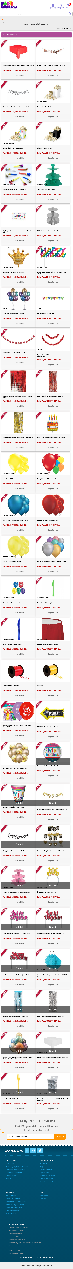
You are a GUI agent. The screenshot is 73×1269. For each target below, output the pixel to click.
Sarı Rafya (40, 685)
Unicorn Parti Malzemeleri (19, 1227)
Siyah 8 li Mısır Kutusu (45, 148)
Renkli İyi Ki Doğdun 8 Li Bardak (13, 807)
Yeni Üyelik (44, 1195)
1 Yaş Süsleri (14, 1237)
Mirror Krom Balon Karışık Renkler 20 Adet (51, 561)
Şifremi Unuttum (46, 1170)
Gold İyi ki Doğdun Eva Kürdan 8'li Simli (50, 850)
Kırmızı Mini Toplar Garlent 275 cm (14, 352)
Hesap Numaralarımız (14, 1173)
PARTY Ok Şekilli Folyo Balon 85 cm (49, 726)
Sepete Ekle (18, 75)
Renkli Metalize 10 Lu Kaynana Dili (14, 189)
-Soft (23, 1266)
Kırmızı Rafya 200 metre (11, 685)
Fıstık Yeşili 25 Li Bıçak (44, 602)
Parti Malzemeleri (16, 1230)
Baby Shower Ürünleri (14, 1208)
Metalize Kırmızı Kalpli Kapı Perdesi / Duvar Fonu (17, 396)
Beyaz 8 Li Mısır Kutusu (45, 106)
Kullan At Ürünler (12, 1214)
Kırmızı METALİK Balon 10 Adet (47, 520)
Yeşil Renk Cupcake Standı (46, 189)
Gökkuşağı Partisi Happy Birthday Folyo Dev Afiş (17, 231)
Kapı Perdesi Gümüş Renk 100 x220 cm (50, 1016)
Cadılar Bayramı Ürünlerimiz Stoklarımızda (25, 1243)
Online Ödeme (11, 1176)
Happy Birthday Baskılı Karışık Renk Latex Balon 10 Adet (17, 726)
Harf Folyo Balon (15, 1250)
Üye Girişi (43, 1199)
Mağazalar (10, 1163)
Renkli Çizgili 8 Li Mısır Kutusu (13, 148)
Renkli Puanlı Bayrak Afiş (45, 313)
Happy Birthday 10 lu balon (12, 602)
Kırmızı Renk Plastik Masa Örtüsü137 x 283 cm (18, 65)
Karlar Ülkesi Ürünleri (17, 1240)
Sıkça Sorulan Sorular (48, 1176)
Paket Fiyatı (15, 70)
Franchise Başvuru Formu (15, 1170)
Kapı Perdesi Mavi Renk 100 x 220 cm (15, 1016)
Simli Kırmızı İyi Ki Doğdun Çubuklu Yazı (50, 933)
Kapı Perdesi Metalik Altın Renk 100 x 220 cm (18, 437)
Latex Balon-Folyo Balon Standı (13, 313)
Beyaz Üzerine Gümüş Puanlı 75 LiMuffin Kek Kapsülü (52, 1099)
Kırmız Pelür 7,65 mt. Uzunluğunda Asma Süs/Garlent (51, 355)
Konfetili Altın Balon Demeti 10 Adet (15, 768)
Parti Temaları (11, 1195)
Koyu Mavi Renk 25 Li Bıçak (12, 644)
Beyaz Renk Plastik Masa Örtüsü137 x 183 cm (52, 1057)
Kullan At (12, 1246)
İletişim (8, 1179)
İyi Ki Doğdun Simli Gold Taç (46, 892)
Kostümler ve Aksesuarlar (16, 1202)
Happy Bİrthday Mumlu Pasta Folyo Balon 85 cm (52, 438)
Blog (41, 1167)
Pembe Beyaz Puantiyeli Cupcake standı (16, 892)
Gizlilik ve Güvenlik (47, 1179)
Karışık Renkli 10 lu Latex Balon (48, 478)
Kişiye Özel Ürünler (13, 1199)
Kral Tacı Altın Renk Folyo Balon (13, 272)
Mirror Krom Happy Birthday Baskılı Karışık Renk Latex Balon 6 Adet (17, 1058)
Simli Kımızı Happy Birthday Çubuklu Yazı (17, 974)
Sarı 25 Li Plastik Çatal (10, 1098)
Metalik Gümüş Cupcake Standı (47, 230)
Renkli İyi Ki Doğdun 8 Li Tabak (47, 765)
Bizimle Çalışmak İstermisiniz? (17, 1167)
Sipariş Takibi (45, 1173)
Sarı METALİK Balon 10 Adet (12, 561)
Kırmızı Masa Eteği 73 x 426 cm (47, 644)
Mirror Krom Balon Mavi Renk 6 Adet (15, 520)
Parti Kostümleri (15, 1233)
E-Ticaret (29, 1266)
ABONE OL (60, 1137)
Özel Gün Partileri (12, 1211)
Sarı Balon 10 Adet (9, 478)
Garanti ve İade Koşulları (49, 1182)
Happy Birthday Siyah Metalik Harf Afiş (16, 850)
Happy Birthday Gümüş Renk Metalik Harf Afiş (18, 106)
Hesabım (43, 1163)
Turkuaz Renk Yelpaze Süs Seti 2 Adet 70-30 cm (52, 975)
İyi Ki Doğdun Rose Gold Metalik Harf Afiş (51, 65)
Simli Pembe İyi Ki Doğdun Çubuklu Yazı (16, 933)
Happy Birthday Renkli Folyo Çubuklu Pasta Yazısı (51, 272)
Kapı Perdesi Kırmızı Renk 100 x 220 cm (50, 396)
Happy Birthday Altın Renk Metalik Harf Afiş (52, 809)
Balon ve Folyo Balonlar (15, 1205)
